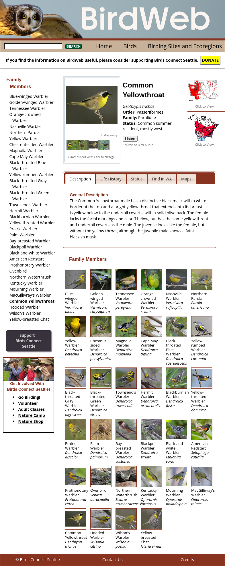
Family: (130, 117)
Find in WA (162, 179)
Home (104, 46)
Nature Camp (31, 415)
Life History (111, 179)
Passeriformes (150, 112)
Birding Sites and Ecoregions (185, 46)
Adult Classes (31, 409)
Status (137, 179)
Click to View (204, 106)
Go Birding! (29, 397)
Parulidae (147, 117)
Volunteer (28, 403)
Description (80, 179)
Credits (187, 559)
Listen (130, 139)
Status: (130, 123)
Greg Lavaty (111, 135)
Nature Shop (31, 421)
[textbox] (33, 46)
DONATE (210, 60)
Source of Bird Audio (138, 145)
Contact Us (112, 559)
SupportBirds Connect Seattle (28, 341)
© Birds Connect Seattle (37, 559)
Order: (130, 112)
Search (73, 46)
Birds (130, 46)
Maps (186, 179)
